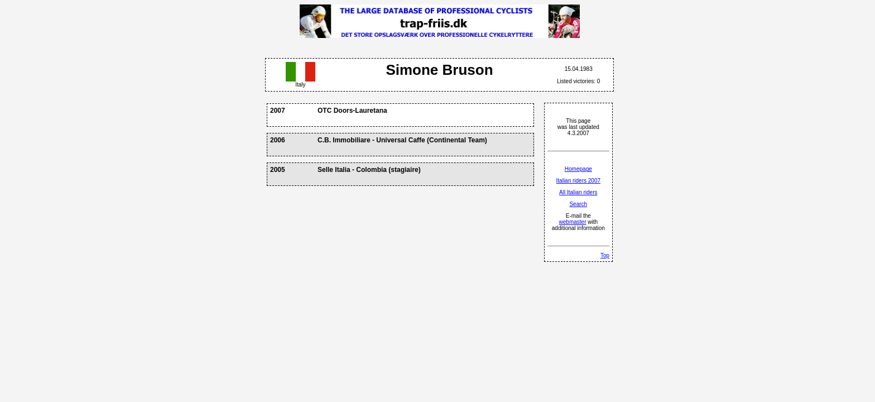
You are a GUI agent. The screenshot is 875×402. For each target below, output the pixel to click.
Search (578, 204)
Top (604, 255)
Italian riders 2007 (578, 181)
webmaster (572, 222)
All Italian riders (578, 192)
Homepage (578, 169)
